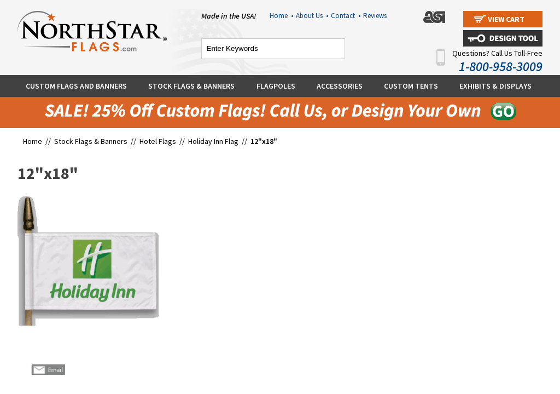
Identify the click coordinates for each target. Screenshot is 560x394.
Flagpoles (275, 86)
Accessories (340, 86)
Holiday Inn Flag (214, 141)
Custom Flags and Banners (76, 86)
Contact (345, 15)
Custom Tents (411, 86)
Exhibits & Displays (495, 86)
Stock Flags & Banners (191, 86)
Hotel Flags (157, 141)
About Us (312, 15)
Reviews (375, 15)
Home (281, 15)
